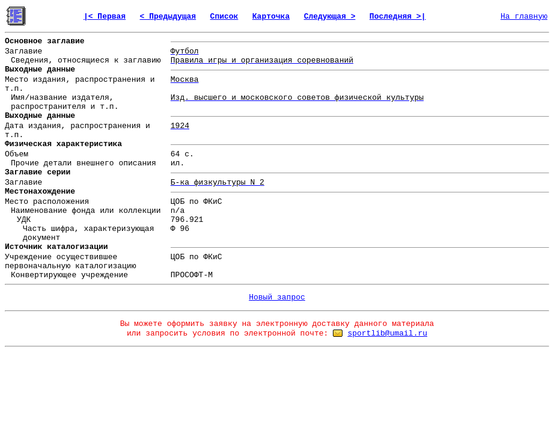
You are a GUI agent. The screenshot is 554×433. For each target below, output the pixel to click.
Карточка (271, 16)
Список (224, 16)
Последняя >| (398, 16)
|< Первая (105, 16)
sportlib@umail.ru (387, 333)
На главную (524, 16)
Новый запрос (277, 297)
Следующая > (330, 16)
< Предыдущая (168, 16)
